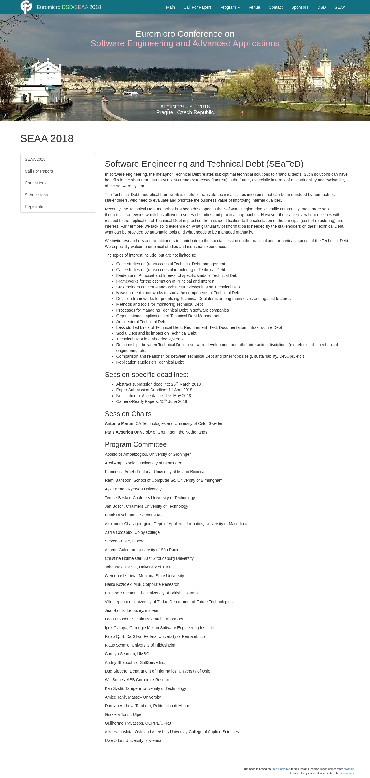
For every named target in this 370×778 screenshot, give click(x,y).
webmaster (347, 773)
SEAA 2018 (35, 159)
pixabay (348, 768)
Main (170, 13)
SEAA (81, 13)
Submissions (36, 194)
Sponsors (299, 13)
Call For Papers (198, 13)
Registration (36, 206)
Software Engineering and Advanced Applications (185, 43)
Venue (254, 13)
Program (230, 13)
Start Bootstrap (280, 768)
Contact (276, 13)
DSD (67, 13)
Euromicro (48, 13)
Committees (36, 183)
